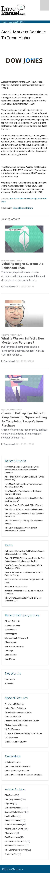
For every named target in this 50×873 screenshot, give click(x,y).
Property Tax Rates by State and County (22, 721)
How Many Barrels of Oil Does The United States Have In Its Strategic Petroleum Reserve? (22, 470)
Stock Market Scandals (14, 846)
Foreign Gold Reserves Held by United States (23, 733)
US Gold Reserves (12, 729)
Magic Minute (10, 642)
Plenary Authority (12, 621)
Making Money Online (14, 829)
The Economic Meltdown (15, 850)
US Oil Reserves (11, 738)
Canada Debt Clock (13, 717)
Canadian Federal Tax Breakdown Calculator (23, 775)
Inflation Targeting (12, 625)
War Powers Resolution (15, 646)
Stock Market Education (15, 841)
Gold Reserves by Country (16, 742)
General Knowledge (13, 808)
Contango (9, 651)
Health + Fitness (11, 816)
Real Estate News (12, 837)
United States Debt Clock (15, 708)
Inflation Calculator (13, 762)
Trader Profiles (11, 854)
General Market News (23, 208)
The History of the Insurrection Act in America (24, 509)
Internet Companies (13, 825)
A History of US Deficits (14, 704)
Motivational (10, 833)
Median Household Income (16, 725)
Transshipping (11, 634)
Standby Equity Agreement (16, 638)
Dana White (10, 679)
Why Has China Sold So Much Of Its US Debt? (23, 505)
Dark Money (10, 659)
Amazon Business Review (16, 587)
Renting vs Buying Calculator (17, 771)
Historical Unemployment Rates (18, 712)
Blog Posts (9, 795)
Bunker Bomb (11, 655)
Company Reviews (13, 799)
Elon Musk (9, 684)
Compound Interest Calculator (17, 766)
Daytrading (9, 804)
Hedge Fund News (12, 820)
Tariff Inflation (11, 630)
